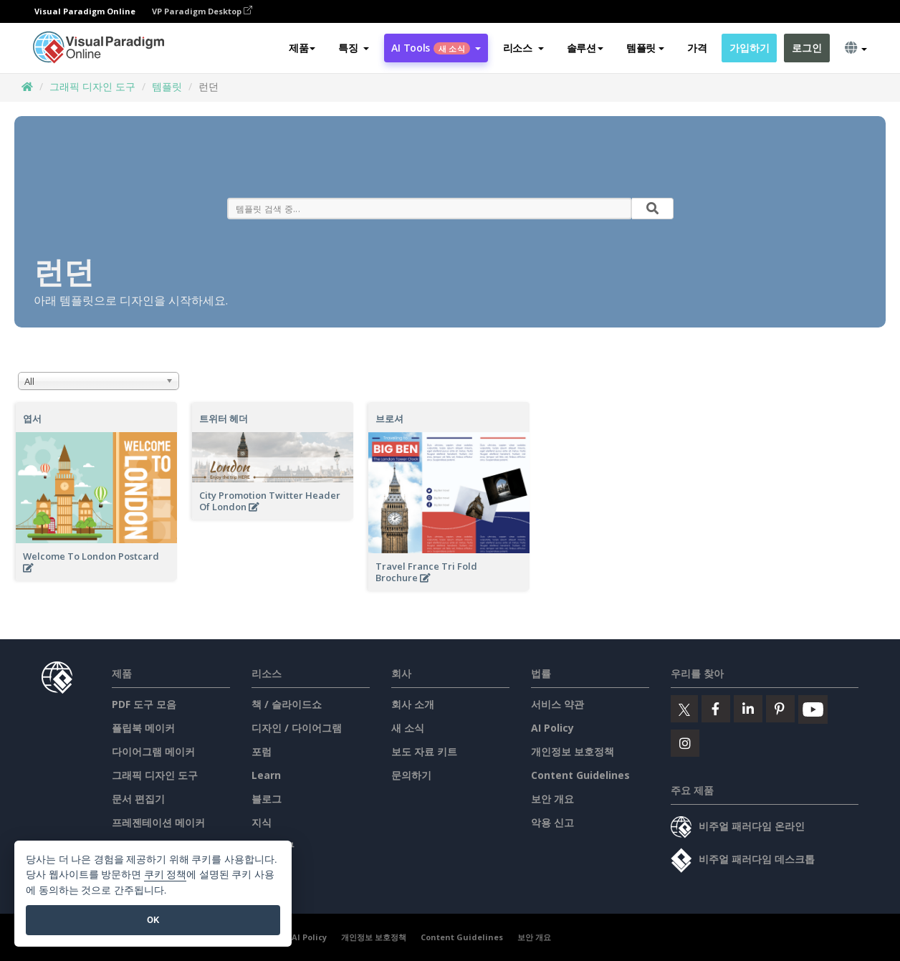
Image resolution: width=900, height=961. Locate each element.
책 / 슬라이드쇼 (287, 704)
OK (153, 919)
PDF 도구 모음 (144, 704)
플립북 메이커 (143, 728)
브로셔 (389, 418)
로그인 (806, 47)
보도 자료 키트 (424, 751)
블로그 (267, 798)
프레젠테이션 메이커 (158, 822)
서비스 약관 (557, 704)
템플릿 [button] (645, 47)
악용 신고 (552, 822)
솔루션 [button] (585, 47)
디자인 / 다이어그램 (297, 728)
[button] (353, 48)
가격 (697, 47)
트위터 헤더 (223, 418)
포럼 (262, 751)
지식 (262, 822)
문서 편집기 (138, 798)
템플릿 (167, 86)
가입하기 (749, 47)
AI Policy (552, 728)
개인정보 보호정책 (572, 751)
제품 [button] (302, 47)
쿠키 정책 (165, 875)
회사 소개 (412, 704)
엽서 (32, 418)
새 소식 (407, 728)
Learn (266, 775)
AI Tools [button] (435, 47)
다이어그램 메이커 (153, 751)
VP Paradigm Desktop (202, 11)
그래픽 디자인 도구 (92, 86)
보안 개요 (552, 798)
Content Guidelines (580, 775)
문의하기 (411, 775)
